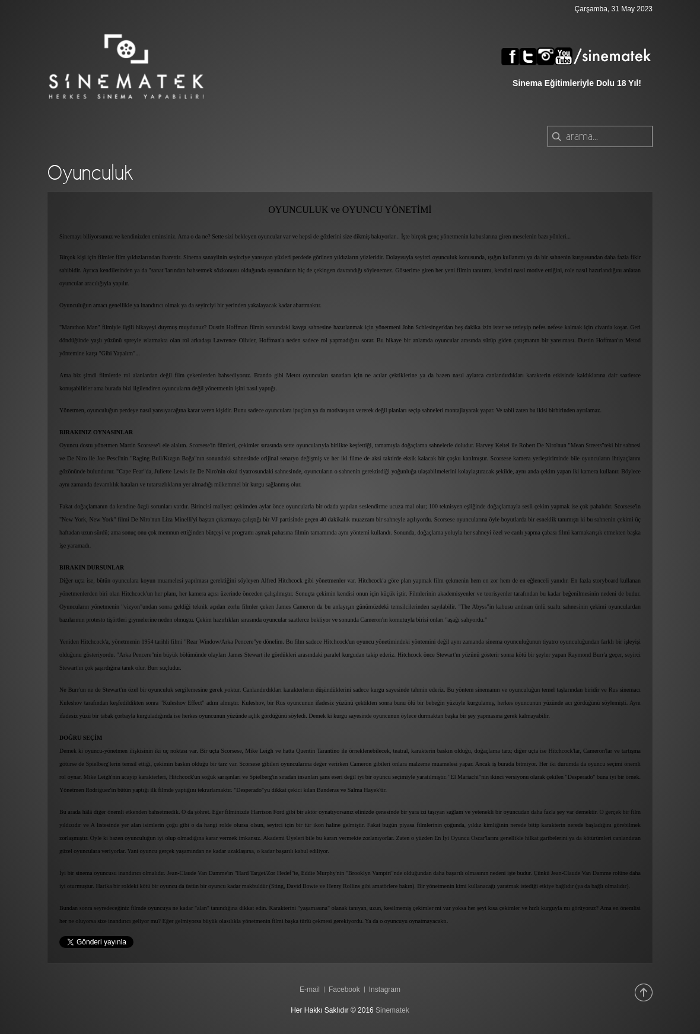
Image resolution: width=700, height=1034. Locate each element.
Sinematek (392, 1010)
